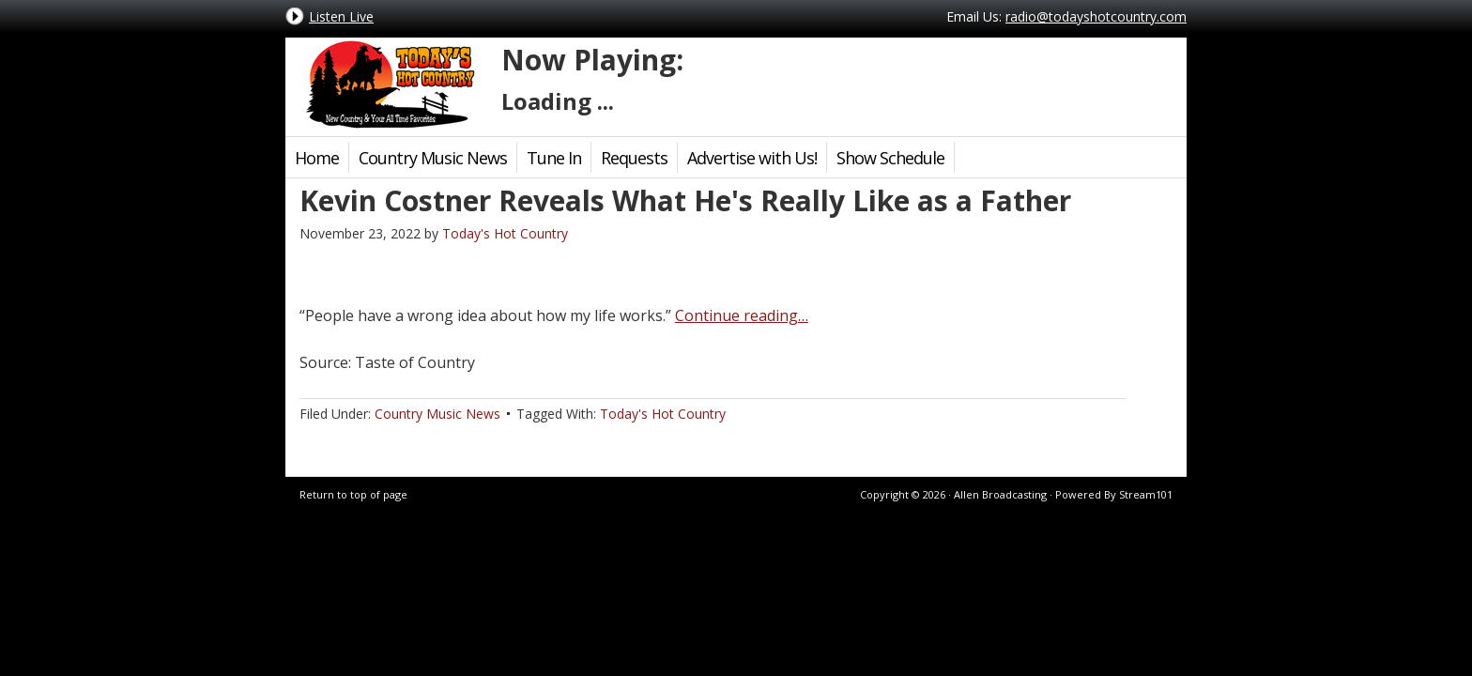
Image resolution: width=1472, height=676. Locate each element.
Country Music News (433, 157)
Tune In (554, 157)
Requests (634, 157)
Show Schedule (890, 157)
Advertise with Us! (752, 157)
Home (317, 157)
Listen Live (341, 16)
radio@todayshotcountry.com (1096, 16)
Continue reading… (741, 315)
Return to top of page (353, 494)
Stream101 (1146, 494)
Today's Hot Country (388, 84)
